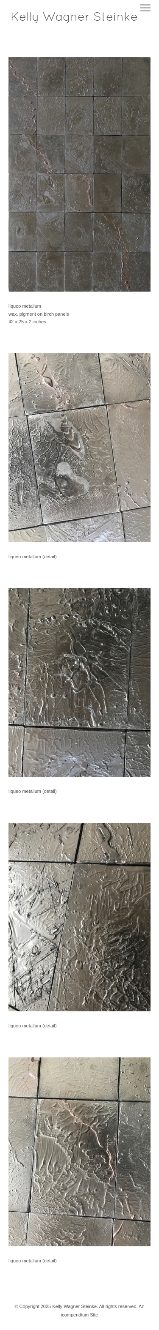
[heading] (74, 19)
